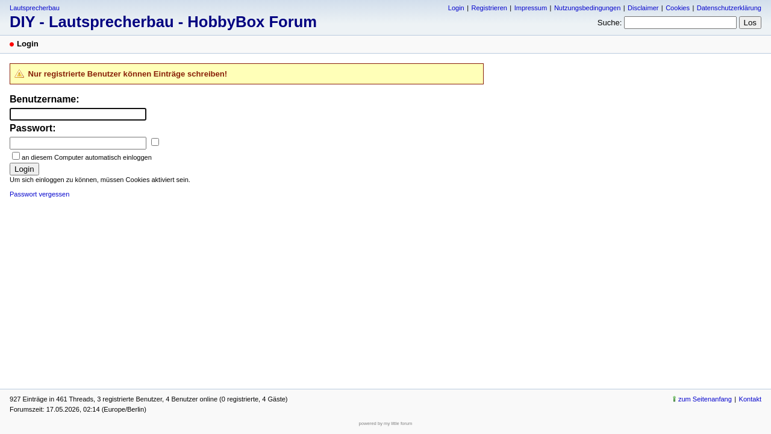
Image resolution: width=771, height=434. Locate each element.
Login (456, 7)
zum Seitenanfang (705, 399)
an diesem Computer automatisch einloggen (87, 157)
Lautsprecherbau (35, 7)
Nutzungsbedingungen (587, 7)
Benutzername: (45, 99)
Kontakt (750, 399)
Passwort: (32, 128)
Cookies (678, 7)
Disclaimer (643, 7)
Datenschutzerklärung (729, 7)
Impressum (531, 7)
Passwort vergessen (39, 194)
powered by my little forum (386, 423)
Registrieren (489, 7)
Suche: (610, 22)
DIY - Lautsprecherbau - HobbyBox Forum (163, 21)
